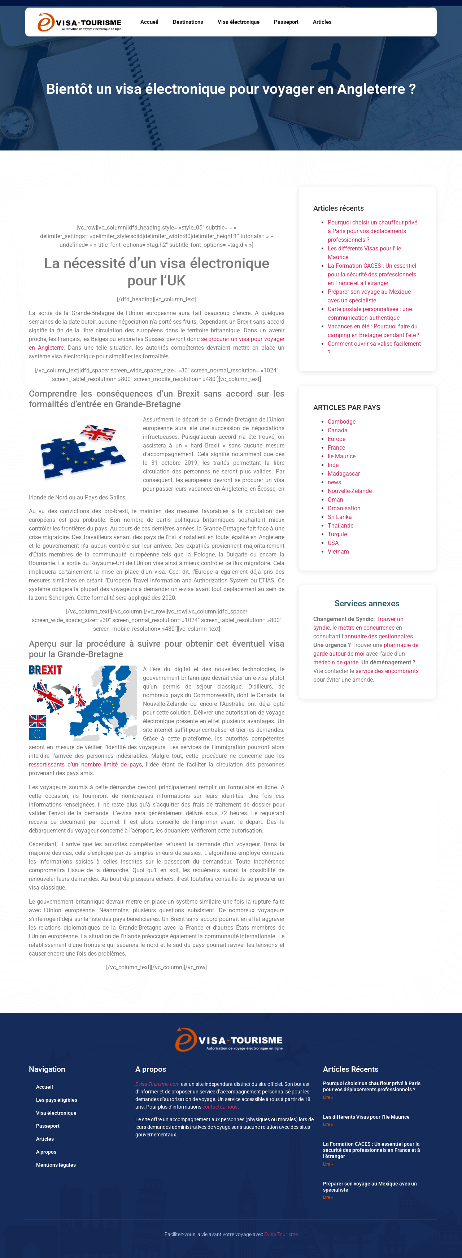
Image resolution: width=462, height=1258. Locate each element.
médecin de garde (335, 662)
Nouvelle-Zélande (350, 491)
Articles (322, 22)
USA (333, 543)
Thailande (340, 525)
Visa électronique (239, 22)
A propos (46, 1152)
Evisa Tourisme (281, 1234)
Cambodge (342, 421)
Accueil (149, 22)
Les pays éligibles (56, 1100)
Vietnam (338, 551)
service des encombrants (387, 671)
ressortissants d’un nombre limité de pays (85, 764)
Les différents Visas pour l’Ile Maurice (366, 1117)
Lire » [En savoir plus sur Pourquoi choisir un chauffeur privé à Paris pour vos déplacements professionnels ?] (328, 1097)
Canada (338, 430)
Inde (333, 465)
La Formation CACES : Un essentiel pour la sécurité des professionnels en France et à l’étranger (372, 274)
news (334, 482)
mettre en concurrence (366, 627)
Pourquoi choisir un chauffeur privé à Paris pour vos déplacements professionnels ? (372, 231)
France (336, 447)
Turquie (337, 534)
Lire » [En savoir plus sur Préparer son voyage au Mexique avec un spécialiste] (328, 1197)
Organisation (344, 508)
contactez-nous (219, 1107)
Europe (336, 439)
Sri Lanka (340, 517)
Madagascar (344, 473)
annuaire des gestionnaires (378, 636)
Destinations (188, 22)
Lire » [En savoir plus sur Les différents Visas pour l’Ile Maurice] (328, 1124)
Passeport (286, 22)
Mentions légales (56, 1165)
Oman (335, 499)
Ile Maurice (342, 456)
